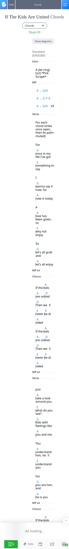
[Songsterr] (3, 4)
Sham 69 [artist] (34, 32)
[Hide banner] (66, 520)
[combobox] (34, 26)
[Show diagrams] (43, 41)
